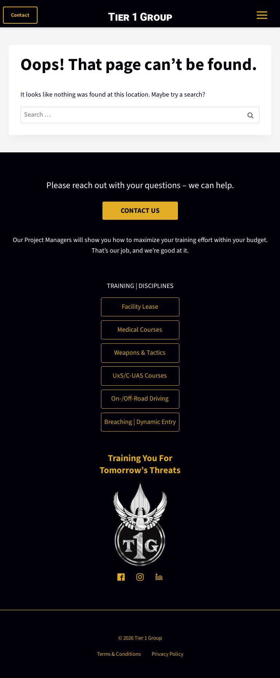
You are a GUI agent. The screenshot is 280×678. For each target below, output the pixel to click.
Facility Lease (140, 306)
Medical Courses (139, 329)
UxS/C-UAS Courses (140, 375)
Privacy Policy (167, 654)
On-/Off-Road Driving (139, 398)
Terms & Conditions (119, 654)
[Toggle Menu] (265, 15)
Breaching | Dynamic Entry (140, 421)
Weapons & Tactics (140, 352)
